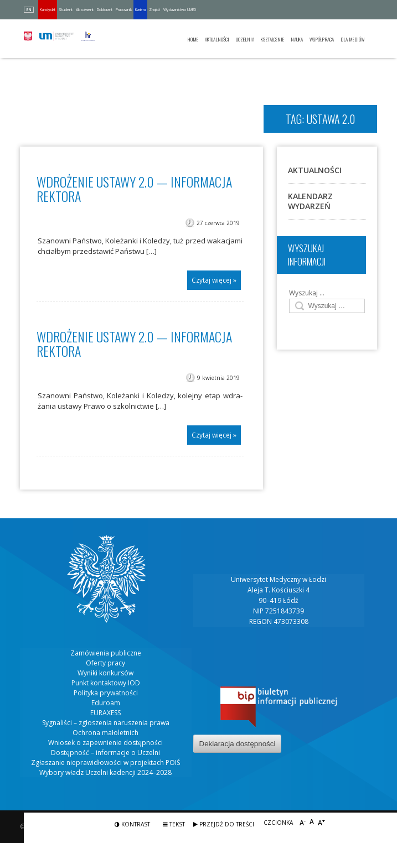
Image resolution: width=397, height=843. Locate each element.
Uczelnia (245, 39)
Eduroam (105, 702)
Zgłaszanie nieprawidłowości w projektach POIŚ (106, 762)
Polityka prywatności (106, 693)
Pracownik (124, 9)
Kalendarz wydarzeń (310, 201)
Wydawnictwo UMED (179, 9)
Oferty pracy (105, 663)
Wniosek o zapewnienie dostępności (105, 742)
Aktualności (217, 39)
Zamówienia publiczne (105, 653)
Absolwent (85, 9)
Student (66, 9)
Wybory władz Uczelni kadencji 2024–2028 (105, 772)
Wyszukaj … (306, 293)
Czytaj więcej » (214, 280)
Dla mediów (352, 39)
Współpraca (322, 39)
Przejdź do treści (223, 824)
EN (29, 9)
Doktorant (104, 9)
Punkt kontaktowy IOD (105, 683)
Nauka (297, 39)
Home (192, 39)
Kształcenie (272, 39)
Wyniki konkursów (105, 673)
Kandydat (47, 9)
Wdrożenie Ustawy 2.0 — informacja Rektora (134, 343)
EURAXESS (105, 712)
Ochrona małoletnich (105, 732)
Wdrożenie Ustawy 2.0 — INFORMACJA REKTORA (134, 188)
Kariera (140, 9)
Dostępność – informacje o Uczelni (105, 752)
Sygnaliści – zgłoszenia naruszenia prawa (105, 722)
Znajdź (154, 9)
